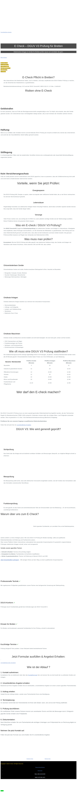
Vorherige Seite (29, 758)
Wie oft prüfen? (4, 69)
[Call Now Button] (2, 790)
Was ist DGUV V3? (5, 66)
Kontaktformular (32, 675)
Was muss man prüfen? (5, 68)
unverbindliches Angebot (24, 425)
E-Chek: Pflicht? (4, 62)
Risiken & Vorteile (5, 64)
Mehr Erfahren (4, 57)
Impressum (40, 770)
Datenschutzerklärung (40, 767)
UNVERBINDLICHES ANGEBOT (8, 662)
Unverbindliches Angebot (6, 32)
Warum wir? (3, 71)
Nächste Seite (47, 758)
